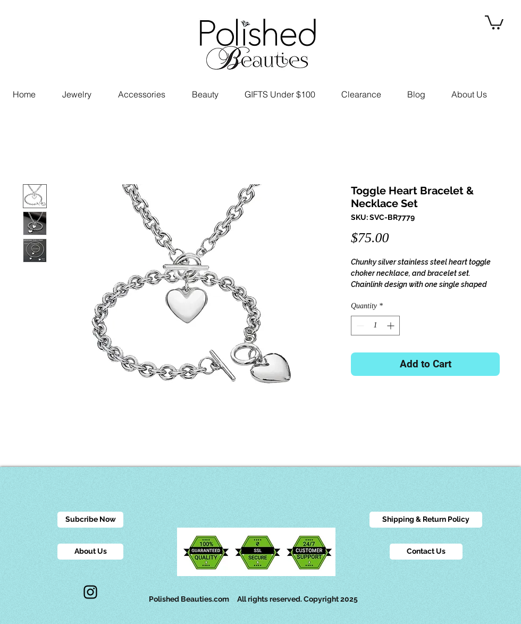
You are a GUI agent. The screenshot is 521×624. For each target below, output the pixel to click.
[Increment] (391, 325)
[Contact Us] (426, 552)
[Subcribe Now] (90, 520)
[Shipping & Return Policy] (425, 520)
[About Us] (90, 552)
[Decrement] (359, 325)
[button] (494, 21)
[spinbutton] (375, 325)
